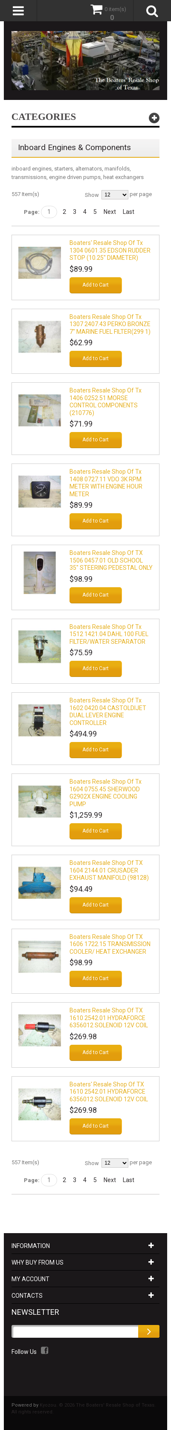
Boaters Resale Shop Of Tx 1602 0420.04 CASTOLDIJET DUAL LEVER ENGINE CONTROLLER (108, 711)
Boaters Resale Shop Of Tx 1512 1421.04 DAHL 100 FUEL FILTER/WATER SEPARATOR (109, 634)
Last (128, 211)
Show (92, 195)
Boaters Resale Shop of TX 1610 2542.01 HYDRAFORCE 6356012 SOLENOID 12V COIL (109, 1018)
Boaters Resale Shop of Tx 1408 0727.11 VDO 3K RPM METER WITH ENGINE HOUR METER (106, 483)
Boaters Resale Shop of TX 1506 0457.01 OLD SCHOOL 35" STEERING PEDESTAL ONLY (111, 560)
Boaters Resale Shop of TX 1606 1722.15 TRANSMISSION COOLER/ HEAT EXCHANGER (110, 944)
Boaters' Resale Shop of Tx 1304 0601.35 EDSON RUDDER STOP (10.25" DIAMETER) (110, 250)
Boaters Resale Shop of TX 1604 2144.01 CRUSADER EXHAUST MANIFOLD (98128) (109, 870)
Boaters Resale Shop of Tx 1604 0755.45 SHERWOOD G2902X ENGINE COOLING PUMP (106, 792)
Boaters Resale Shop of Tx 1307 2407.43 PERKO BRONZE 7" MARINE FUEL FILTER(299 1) (110, 324)
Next (110, 211)
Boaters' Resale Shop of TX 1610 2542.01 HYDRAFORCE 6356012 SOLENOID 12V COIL (109, 1092)
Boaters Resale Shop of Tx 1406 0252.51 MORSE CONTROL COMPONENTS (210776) (106, 401)
